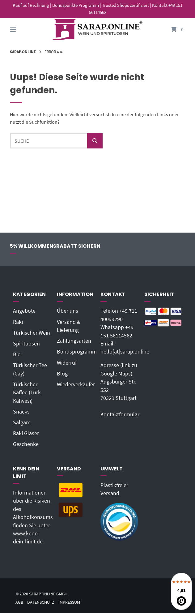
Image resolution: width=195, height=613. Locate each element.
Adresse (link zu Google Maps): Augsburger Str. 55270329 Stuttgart (118, 381)
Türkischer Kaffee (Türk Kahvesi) (27, 392)
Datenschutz (40, 602)
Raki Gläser (26, 433)
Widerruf (67, 362)
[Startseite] (97, 29)
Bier (17, 354)
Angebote (24, 310)
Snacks (21, 411)
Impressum (69, 602)
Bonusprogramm (77, 351)
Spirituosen (26, 343)
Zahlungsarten (74, 340)
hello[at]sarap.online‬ (124, 351)
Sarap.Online (23, 51)
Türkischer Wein (31, 332)
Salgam (22, 422)
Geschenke (26, 444)
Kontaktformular (119, 414)
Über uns (67, 310)
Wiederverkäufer (76, 384)
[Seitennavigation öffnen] (24, 29)
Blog (62, 373)
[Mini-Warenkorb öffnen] (171, 29)
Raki (18, 322)
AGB (19, 602)
